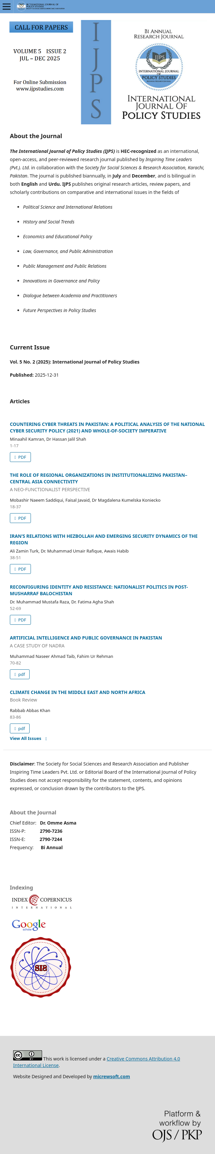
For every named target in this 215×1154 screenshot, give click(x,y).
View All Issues (25, 738)
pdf (21, 674)
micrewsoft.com (111, 1076)
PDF (21, 457)
